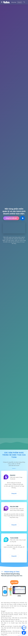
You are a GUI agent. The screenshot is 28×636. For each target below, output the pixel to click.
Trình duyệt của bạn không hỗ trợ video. (14, 227)
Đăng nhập (13, 2)
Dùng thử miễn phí (11, 218)
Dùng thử (14, 493)
